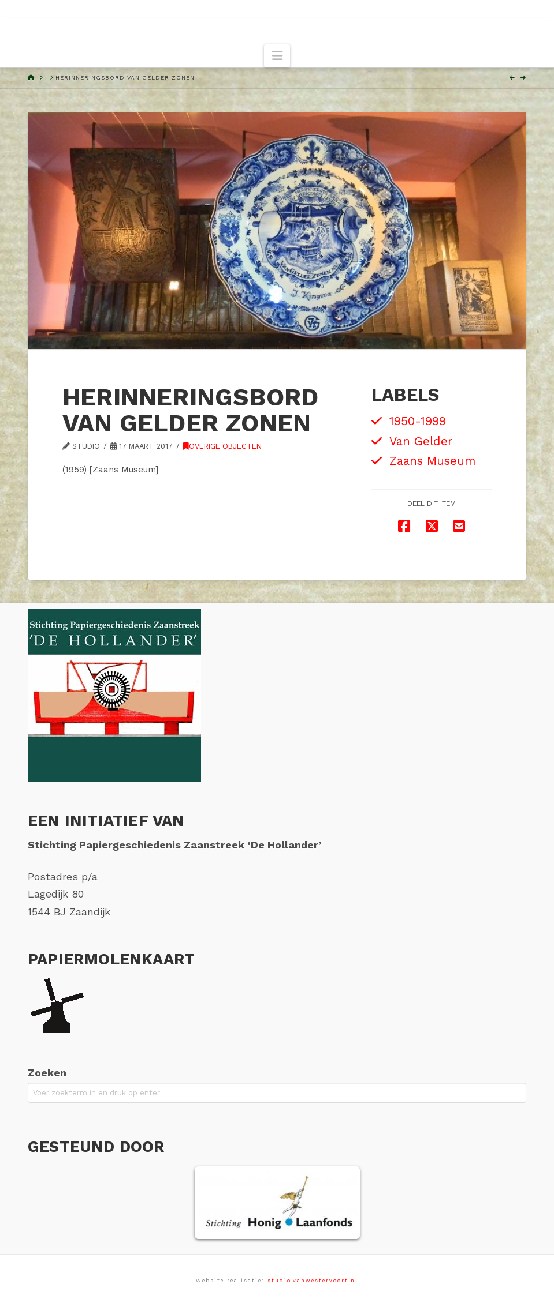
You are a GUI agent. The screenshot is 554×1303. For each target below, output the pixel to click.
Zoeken (47, 1073)
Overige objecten (222, 446)
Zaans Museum (432, 461)
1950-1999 (417, 421)
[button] (276, 55)
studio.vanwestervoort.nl (312, 1280)
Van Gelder (420, 441)
